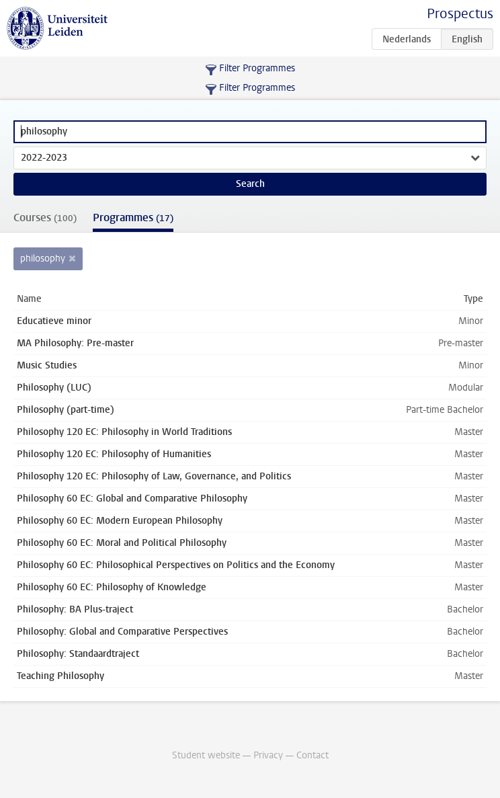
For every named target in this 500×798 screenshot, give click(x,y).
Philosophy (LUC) (54, 387)
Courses (45, 217)
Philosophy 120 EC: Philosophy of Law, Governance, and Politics (154, 476)
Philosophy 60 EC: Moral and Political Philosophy (121, 542)
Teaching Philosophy (60, 676)
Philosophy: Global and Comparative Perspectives (122, 631)
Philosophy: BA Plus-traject (75, 609)
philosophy (42, 258)
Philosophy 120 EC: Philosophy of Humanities (114, 454)
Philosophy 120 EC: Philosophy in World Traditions (124, 432)
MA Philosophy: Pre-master (75, 343)
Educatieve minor (54, 321)
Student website (206, 755)
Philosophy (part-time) (65, 409)
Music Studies (47, 365)
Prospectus (460, 14)
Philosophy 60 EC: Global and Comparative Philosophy (132, 498)
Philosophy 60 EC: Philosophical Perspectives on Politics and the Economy (176, 565)
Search (250, 183)
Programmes (133, 217)
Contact (312, 755)
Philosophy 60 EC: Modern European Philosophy (119, 520)
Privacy (268, 755)
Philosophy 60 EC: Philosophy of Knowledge (111, 587)
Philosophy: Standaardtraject (78, 653)
